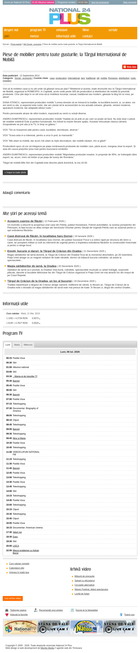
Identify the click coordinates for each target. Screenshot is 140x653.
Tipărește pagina (18, 610)
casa (52, 78)
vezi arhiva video (13, 598)
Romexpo (113, 78)
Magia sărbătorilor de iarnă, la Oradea (31, 265)
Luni (7, 344)
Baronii (16, 381)
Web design (11, 648)
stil (98, 78)
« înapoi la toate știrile (15, 172)
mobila (104, 78)
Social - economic (23, 78)
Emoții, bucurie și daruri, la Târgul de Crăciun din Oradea (44, 251)
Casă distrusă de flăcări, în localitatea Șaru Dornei (39, 236)
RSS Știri (131, 67)
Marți (17, 344)
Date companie (130, 2)
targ (83, 78)
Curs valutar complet (19, 563)
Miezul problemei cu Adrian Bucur (26, 551)
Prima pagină (16, 44)
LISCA (16, 546)
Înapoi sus (130, 614)
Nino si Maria (19, 438)
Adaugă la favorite (19, 614)
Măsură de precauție (84, 576)
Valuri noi (17, 532)
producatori (61, 78)
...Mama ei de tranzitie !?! (25, 376)
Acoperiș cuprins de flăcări (24, 221)
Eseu (15, 537)
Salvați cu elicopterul (85, 580)
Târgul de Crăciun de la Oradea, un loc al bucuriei (39, 280)
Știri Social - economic (32, 44)
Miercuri (28, 344)
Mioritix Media (47, 648)
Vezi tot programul (100, 2)
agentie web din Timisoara (69, 648)
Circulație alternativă (84, 585)
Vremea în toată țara (19, 572)
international (74, 78)
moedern (7, 80)
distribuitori (124, 78)
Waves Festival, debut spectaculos (91, 589)
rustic (133, 78)
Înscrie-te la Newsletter (87, 610)
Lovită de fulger (82, 594)
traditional (90, 78)
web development (28, 648)
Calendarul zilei (16, 568)
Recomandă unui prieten (51, 610)
